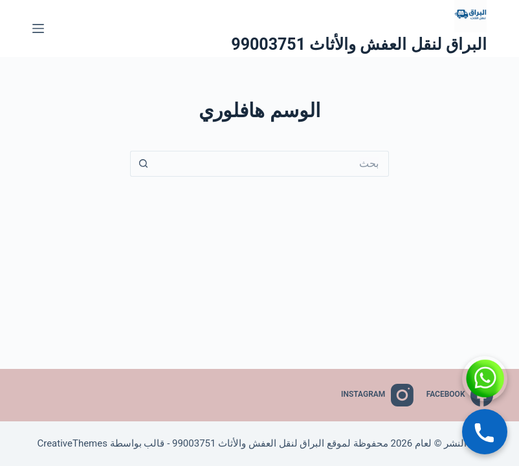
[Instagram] (377, 395)
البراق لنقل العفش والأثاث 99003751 (359, 44)
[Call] (484, 431)
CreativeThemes (72, 443)
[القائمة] (38, 28)
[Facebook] (459, 395)
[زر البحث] (143, 164)
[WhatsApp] (484, 378)
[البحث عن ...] (272, 164)
